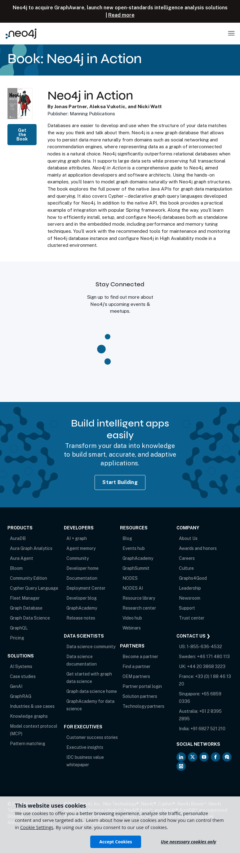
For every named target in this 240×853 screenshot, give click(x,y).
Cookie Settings (36, 827)
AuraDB (18, 538)
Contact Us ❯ (193, 636)
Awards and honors (198, 548)
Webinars (131, 627)
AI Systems (21, 666)
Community (77, 558)
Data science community (90, 646)
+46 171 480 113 (213, 656)
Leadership (190, 588)
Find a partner (136, 666)
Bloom (16, 568)
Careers (187, 558)
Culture (186, 568)
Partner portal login (142, 686)
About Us (188, 538)
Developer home (82, 568)
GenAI (16, 686)
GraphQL (19, 627)
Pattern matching (27, 743)
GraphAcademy (81, 608)
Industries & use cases (32, 706)
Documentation (81, 578)
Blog (127, 538)
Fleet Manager (25, 598)
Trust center (191, 618)
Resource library (138, 598)
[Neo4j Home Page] (21, 33)
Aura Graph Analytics (31, 548)
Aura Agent (21, 558)
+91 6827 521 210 (207, 728)
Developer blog (81, 598)
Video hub (132, 618)
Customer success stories (92, 737)
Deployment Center (85, 588)
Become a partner (140, 656)
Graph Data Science (30, 618)
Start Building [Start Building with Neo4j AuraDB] (120, 482)
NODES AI (132, 588)
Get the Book (22, 134)
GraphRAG (20, 696)
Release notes (80, 618)
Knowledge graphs (29, 716)
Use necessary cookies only (188, 842)
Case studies (23, 676)
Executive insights (84, 747)
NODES (130, 578)
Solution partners (139, 696)
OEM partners (136, 676)
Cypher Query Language (34, 588)
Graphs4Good (193, 578)
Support (187, 608)
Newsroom (189, 598)
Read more (121, 15)
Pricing (17, 637)
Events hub (133, 548)
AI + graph (76, 538)
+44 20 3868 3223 (206, 666)
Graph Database (26, 608)
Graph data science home (91, 691)
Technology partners (143, 706)
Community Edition (28, 578)
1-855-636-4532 (204, 646)
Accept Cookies (115, 842)
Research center (139, 608)
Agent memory (81, 548)
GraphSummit (135, 568)
